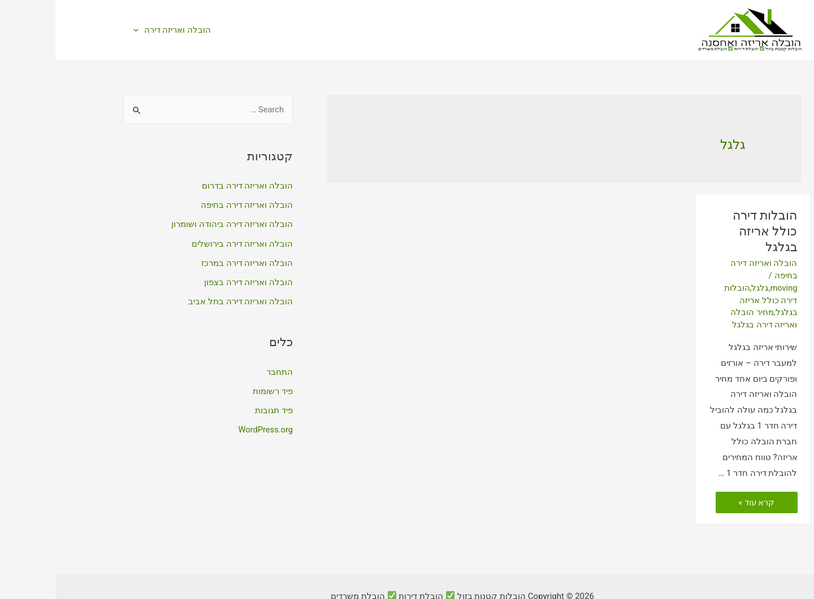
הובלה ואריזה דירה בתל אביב (185, 300)
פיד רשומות (217, 389)
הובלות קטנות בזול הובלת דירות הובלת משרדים (694, 48)
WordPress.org (209, 428)
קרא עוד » (701, 483)
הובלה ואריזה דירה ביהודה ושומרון (176, 224)
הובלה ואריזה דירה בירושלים (186, 243)
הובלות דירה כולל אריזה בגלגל (702, 221)
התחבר (224, 370)
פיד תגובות (218, 409)
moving (728, 268)
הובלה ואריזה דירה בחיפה (191, 205)
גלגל (703, 268)
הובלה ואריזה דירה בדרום (191, 186)
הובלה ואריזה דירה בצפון (193, 281)
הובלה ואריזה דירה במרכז (191, 262)
